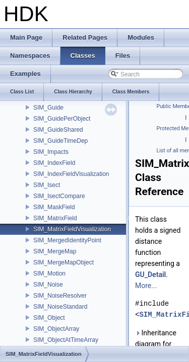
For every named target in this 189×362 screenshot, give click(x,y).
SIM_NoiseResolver (60, 295)
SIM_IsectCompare (59, 196)
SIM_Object (49, 317)
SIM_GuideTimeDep (60, 140)
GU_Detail (150, 274)
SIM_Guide (48, 107)
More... (146, 286)
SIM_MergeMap (54, 251)
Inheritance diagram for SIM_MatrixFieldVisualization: (160, 344)
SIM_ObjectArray (56, 328)
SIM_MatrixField (55, 218)
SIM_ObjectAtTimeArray (65, 339)
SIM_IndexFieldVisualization (71, 173)
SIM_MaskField (54, 207)
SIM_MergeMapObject (63, 262)
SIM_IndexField (54, 162)
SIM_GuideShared (58, 129)
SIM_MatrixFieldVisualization (72, 229)
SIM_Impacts (51, 151)
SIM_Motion (49, 273)
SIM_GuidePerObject (61, 118)
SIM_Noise (48, 284)
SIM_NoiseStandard (60, 306)
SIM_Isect (46, 185)
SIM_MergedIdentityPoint (67, 240)
